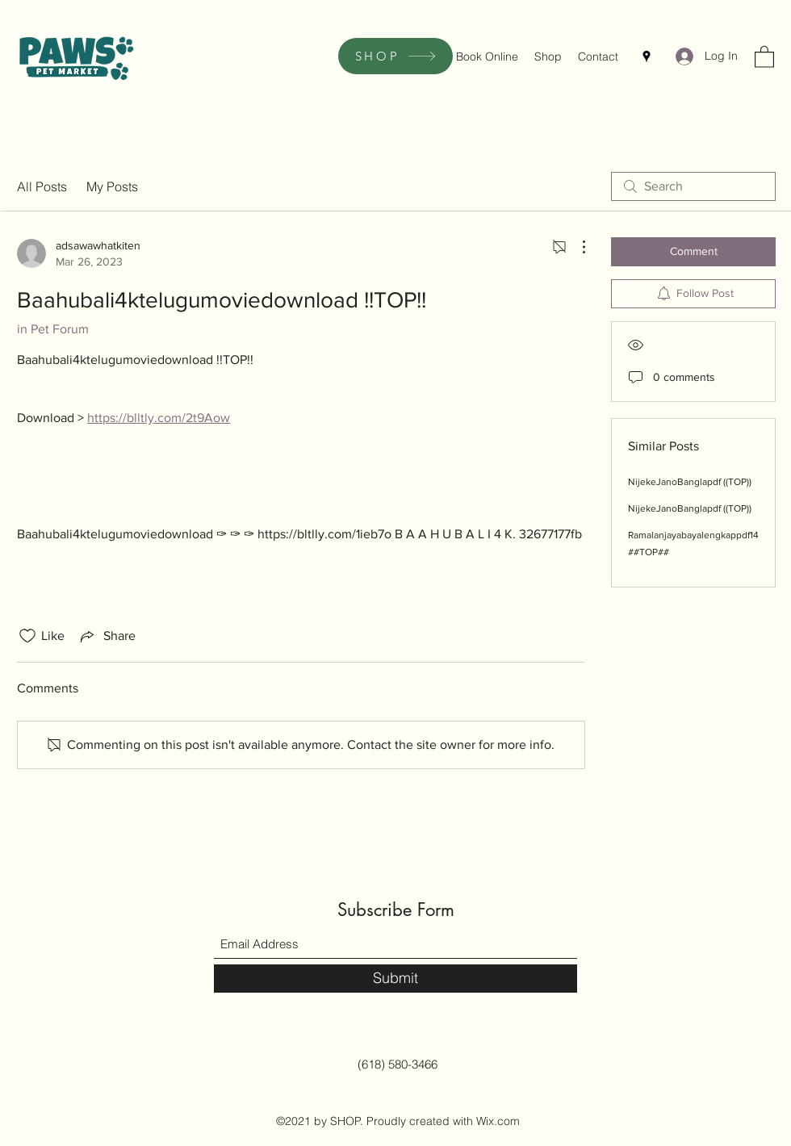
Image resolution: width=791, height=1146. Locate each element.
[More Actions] (575, 247)
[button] (764, 56)
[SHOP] (395, 56)
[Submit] (395, 978)
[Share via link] (106, 636)
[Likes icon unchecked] (27, 636)
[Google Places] (646, 56)
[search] (693, 186)
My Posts (112, 186)
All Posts (42, 186)
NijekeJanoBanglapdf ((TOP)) (689, 481)
